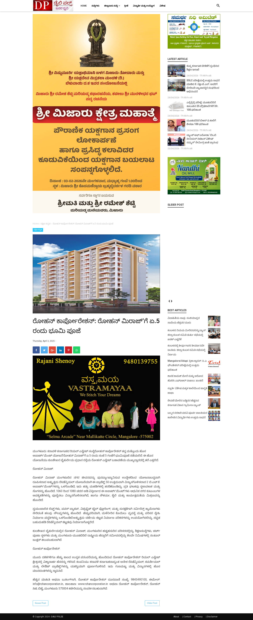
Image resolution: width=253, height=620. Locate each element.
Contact (187, 616)
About (176, 616)
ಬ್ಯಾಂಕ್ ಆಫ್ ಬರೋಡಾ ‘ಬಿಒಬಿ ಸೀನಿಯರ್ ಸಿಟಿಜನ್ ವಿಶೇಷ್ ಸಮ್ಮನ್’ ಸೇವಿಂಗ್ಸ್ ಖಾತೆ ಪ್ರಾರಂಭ (202, 139)
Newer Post (40, 603)
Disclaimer (212, 616)
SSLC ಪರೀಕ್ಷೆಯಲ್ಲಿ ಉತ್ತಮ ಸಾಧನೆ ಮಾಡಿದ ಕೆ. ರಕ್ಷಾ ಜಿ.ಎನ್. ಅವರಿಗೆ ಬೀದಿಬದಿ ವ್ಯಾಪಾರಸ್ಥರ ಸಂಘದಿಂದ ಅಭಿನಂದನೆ (203, 86)
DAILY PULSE (57, 616)
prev (169, 301)
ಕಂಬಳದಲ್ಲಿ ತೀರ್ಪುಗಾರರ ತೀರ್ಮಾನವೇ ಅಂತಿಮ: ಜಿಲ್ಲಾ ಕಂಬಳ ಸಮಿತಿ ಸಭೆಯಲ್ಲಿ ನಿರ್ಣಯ (186, 350)
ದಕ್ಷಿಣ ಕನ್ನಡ (38, 230)
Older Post (152, 603)
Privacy (199, 616)
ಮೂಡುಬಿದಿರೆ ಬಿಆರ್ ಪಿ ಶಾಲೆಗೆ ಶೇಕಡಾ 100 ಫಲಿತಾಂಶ (201, 122)
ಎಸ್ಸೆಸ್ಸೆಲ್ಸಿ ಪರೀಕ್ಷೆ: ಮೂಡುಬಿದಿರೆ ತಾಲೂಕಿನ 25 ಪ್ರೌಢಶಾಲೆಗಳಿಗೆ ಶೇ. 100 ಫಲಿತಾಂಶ (202, 106)
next (171, 301)
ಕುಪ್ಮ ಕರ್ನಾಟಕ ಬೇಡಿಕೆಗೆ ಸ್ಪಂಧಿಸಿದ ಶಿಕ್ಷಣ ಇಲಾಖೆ (203, 67)
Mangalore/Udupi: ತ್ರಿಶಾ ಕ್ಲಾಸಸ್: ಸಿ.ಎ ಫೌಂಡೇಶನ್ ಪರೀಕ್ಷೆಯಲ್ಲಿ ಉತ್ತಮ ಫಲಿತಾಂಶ (187, 365)
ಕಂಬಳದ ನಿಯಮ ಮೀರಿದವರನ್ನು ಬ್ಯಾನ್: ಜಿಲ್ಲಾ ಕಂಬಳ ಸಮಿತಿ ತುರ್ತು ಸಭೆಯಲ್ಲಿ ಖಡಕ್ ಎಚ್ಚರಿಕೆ (187, 335)
